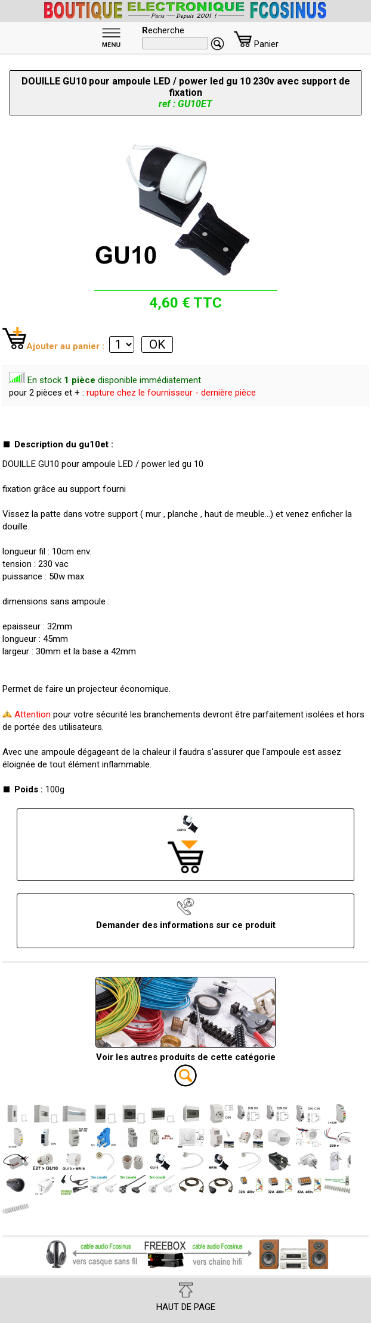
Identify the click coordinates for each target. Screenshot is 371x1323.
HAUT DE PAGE (185, 1297)
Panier (256, 44)
